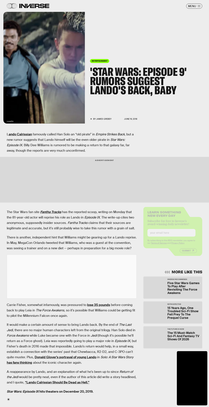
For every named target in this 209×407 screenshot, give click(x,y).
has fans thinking (19, 362)
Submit (186, 253)
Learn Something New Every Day (164, 215)
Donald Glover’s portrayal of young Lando (65, 357)
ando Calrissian (20, 134)
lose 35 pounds (98, 305)
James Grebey (103, 119)
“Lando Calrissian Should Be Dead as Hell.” (57, 382)
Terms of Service (159, 245)
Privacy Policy (177, 245)
